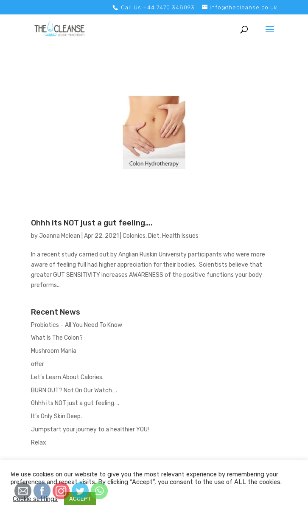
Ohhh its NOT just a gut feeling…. (92, 223)
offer (37, 364)
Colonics (134, 235)
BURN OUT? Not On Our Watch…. (74, 390)
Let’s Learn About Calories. (67, 377)
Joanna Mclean (59, 235)
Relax (38, 442)
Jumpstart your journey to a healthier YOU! (90, 429)
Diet (154, 235)
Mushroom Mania (53, 351)
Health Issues (180, 235)
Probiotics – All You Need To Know (76, 325)
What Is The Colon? (57, 337)
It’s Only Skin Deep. (56, 416)
